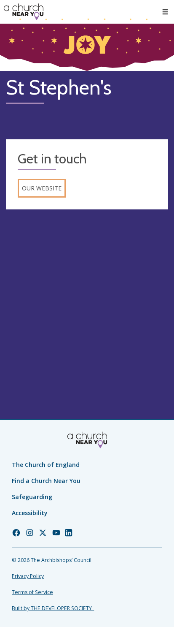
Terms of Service (32, 592)
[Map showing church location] (87, 296)
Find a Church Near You (46, 481)
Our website (42, 188)
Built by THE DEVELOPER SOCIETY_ (53, 608)
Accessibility (30, 513)
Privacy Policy (28, 576)
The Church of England (46, 465)
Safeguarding (32, 497)
